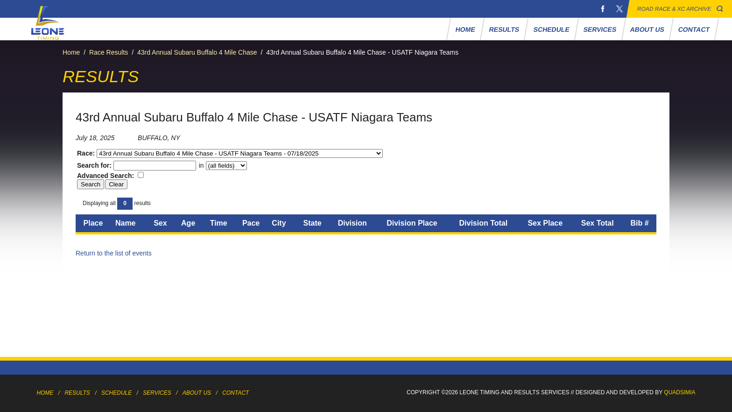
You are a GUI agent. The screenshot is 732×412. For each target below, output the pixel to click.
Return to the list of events (114, 253)
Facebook (602, 9)
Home (465, 29)
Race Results (108, 52)
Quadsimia (679, 392)
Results (504, 29)
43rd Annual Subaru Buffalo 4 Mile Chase (197, 52)
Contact (694, 29)
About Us (647, 29)
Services (600, 29)
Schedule (551, 29)
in (222, 165)
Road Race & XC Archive (674, 9)
